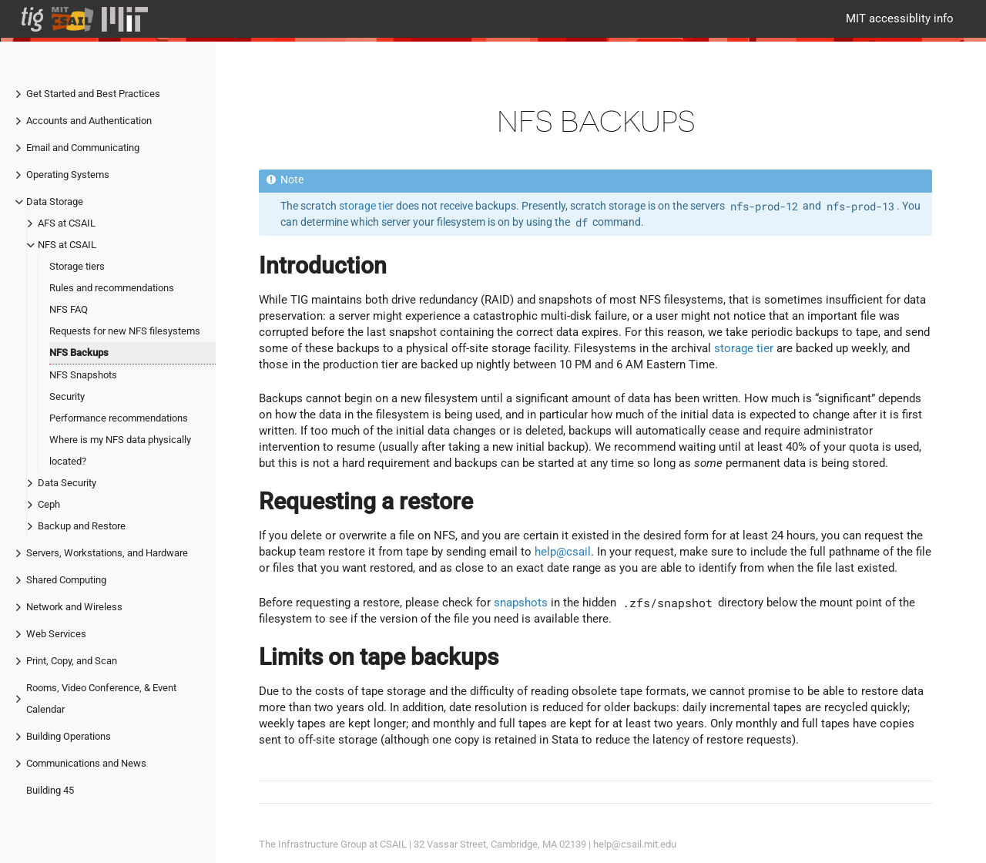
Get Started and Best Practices (93, 93)
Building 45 (50, 790)
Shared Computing (66, 580)
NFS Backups (79, 352)
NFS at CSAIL (67, 244)
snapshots (521, 602)
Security (67, 396)
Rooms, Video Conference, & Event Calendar (101, 698)
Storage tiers (77, 266)
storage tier (366, 206)
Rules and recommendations (111, 288)
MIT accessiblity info (900, 18)
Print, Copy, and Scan (71, 661)
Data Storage (54, 201)
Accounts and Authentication (89, 120)
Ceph (49, 504)
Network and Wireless (74, 607)
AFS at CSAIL (67, 223)
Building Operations (68, 736)
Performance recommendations (118, 418)
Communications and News (86, 763)
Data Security (67, 483)
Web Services (56, 634)
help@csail (563, 552)
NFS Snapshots (83, 375)
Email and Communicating (82, 147)
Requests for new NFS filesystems (124, 331)
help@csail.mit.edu (634, 844)
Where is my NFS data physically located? (120, 450)
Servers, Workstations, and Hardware (107, 553)
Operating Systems (67, 174)
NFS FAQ (68, 309)
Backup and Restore (82, 526)
